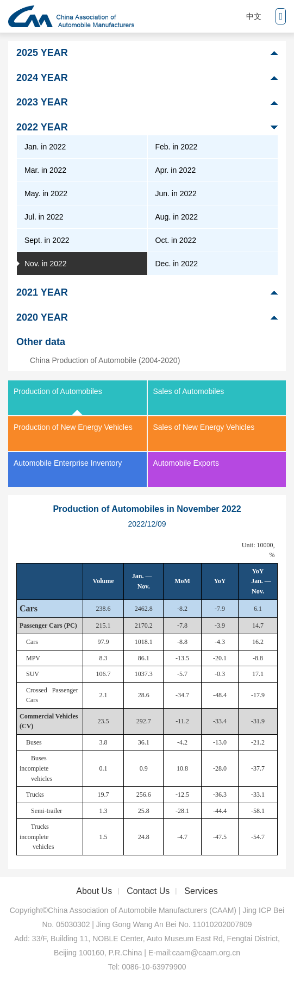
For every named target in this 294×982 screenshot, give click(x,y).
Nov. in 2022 (45, 263)
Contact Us (148, 891)
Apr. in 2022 (175, 170)
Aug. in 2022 (176, 216)
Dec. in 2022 (176, 263)
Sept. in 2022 (47, 240)
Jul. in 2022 (44, 216)
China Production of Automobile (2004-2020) (105, 360)
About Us (94, 891)
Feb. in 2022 (176, 146)
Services (200, 891)
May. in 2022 (45, 193)
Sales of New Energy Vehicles (204, 427)
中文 (253, 16)
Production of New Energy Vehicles (73, 427)
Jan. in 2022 (45, 146)
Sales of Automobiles (188, 391)
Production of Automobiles (58, 391)
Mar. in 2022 (45, 170)
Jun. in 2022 (176, 193)
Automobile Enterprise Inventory (68, 463)
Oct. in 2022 (176, 240)
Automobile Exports (186, 463)
